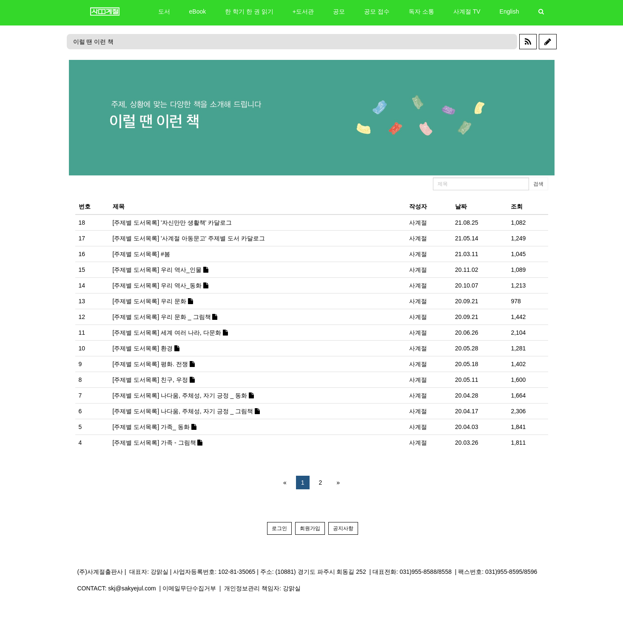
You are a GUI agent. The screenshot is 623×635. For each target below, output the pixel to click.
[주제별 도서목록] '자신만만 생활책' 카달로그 (172, 222)
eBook (197, 11)
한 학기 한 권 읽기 (249, 11)
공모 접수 (377, 11)
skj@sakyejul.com (132, 588)
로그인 (279, 528)
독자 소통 (421, 11)
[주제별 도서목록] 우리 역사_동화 (160, 285)
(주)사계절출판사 (100, 571)
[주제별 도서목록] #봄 (141, 254)
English (509, 11)
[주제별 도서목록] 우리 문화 (153, 301)
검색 (538, 184)
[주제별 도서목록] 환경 (146, 348)
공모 (339, 11)
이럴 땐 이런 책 (93, 41)
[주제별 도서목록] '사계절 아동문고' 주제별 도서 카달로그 (189, 238)
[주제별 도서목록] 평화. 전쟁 (154, 364)
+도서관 (303, 11)
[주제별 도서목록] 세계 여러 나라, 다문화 (170, 332)
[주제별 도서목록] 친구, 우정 (154, 379)
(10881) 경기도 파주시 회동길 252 (321, 571)
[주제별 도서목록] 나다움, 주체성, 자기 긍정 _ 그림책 (186, 411)
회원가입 (310, 528)
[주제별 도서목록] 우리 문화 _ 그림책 (165, 316)
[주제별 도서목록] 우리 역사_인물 (160, 269)
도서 (164, 11)
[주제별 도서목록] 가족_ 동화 (154, 426)
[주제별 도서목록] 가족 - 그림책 (158, 442)
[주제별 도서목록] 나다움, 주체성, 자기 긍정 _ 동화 (183, 395)
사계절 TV (467, 11)
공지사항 (343, 528)
